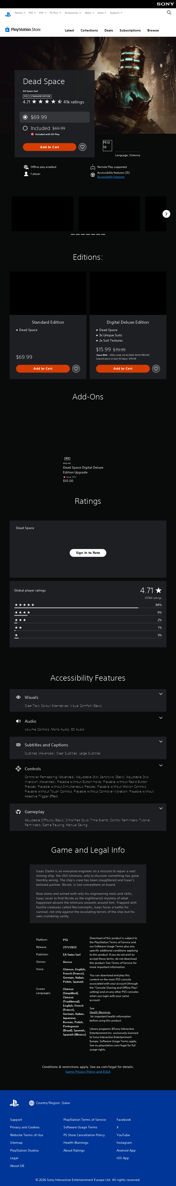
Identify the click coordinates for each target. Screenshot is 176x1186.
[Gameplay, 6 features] (88, 813)
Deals (108, 26)
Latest (69, 26)
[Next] (166, 209)
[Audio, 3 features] (88, 720)
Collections (89, 26)
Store (100, 12)
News (88, 12)
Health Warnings (100, 1008)
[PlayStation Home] (8, 12)
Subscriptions (130, 26)
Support (114, 12)
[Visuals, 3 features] (88, 696)
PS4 (41, 12)
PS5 (31, 12)
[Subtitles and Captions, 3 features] (88, 743)
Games (18, 12)
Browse (153, 26)
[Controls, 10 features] (88, 777)
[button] (111, 172)
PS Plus (54, 12)
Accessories (71, 12)
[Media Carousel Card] (42, 209)
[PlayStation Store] (24, 25)
